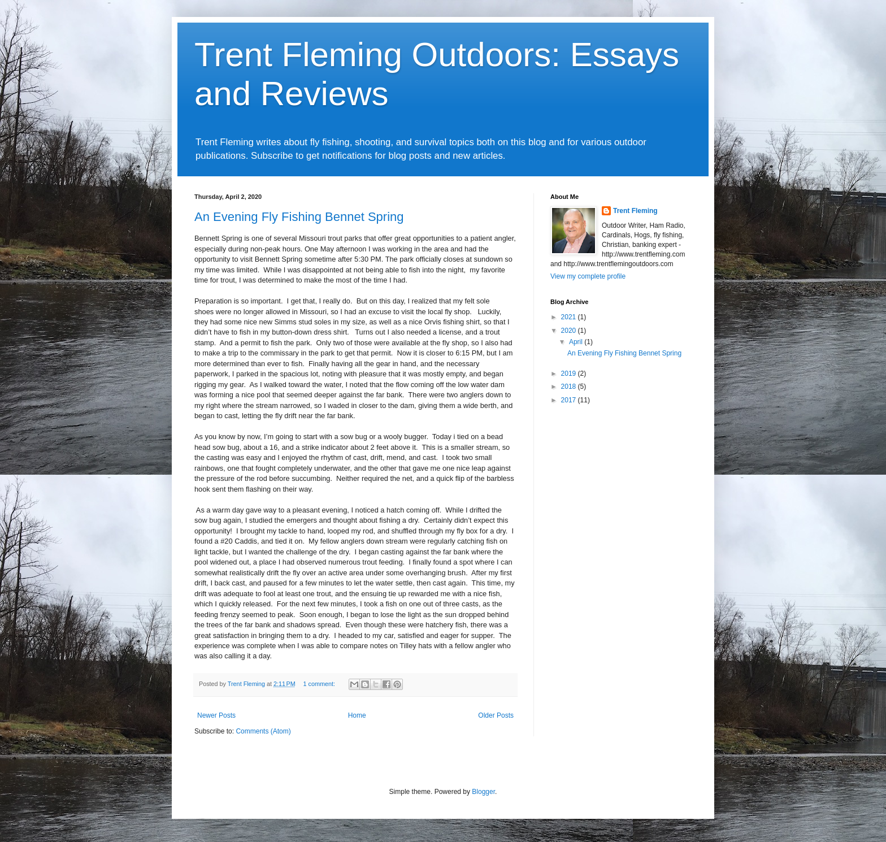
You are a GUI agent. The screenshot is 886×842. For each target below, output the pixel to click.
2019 (569, 373)
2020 (569, 331)
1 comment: (320, 683)
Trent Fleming (635, 211)
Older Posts (496, 715)
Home (357, 715)
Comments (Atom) (263, 731)
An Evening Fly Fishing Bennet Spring (299, 217)
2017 (569, 400)
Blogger (483, 792)
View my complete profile (588, 276)
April (576, 342)
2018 (569, 386)
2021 (569, 317)
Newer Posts (216, 715)
